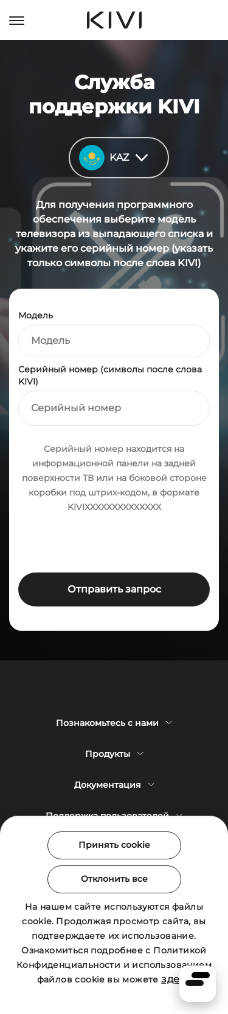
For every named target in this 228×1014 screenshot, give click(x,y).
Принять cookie (114, 844)
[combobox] (114, 340)
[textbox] (114, 341)
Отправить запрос (114, 589)
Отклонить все (114, 878)
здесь (176, 979)
